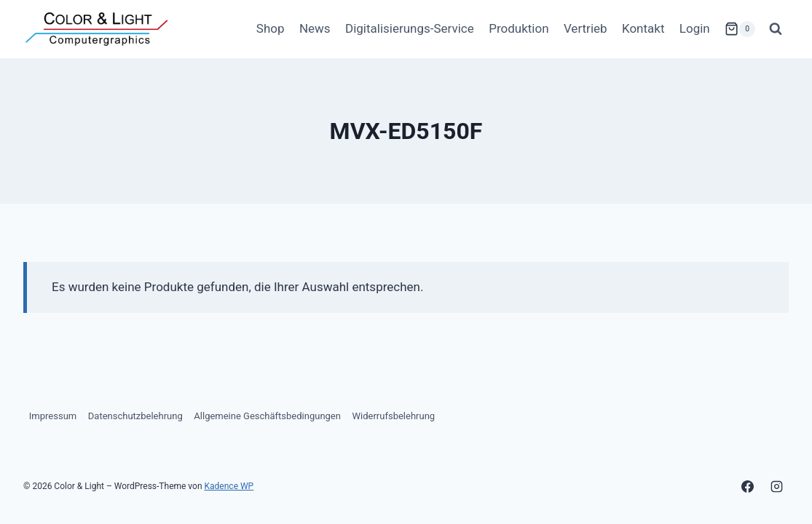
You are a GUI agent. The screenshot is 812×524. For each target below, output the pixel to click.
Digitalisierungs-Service (409, 28)
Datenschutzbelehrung (135, 415)
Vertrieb (585, 28)
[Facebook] (748, 486)
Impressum (52, 415)
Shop (270, 28)
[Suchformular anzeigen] (775, 29)
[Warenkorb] (740, 29)
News (315, 28)
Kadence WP (229, 486)
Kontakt (643, 28)
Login (694, 28)
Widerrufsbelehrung (393, 415)
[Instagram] (776, 486)
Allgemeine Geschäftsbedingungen (267, 415)
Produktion (518, 28)
